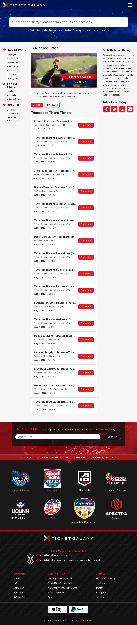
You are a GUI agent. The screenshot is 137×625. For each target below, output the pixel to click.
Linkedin (100, 597)
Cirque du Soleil (13, 99)
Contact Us (19, 588)
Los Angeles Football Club (60, 578)
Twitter (99, 588)
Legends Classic (20, 490)
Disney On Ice (13, 110)
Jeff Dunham (12, 59)
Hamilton (10, 91)
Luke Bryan (11, 55)
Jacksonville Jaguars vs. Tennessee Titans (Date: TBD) (62, 171)
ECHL (52, 518)
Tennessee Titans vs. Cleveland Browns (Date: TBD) (60, 220)
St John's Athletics (116, 490)
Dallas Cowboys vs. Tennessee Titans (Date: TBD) (59, 336)
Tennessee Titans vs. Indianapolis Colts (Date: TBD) (60, 154)
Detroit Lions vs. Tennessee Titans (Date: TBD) (57, 237)
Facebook (100, 583)
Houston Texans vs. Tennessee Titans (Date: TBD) (59, 187)
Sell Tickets (19, 592)
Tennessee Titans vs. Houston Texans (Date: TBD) (59, 138)
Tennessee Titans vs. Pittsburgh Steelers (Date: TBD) (61, 286)
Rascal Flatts (12, 63)
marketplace (108, 68)
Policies (17, 578)
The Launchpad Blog (105, 578)
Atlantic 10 (85, 490)
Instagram (101, 592)
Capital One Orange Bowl (84, 522)
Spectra (116, 518)
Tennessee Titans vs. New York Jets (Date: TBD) (58, 253)
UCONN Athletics (20, 518)
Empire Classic (53, 490)
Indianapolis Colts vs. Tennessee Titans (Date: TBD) (60, 121)
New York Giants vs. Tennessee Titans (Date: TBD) (59, 385)
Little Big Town (13, 78)
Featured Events (16, 50)
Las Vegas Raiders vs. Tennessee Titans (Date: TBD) (60, 369)
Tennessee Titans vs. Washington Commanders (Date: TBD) (64, 319)
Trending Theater (12, 85)
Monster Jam (12, 114)
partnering (114, 58)
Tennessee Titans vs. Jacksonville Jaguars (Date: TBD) (62, 204)
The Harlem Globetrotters (12, 119)
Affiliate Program (22, 597)
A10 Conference (56, 592)
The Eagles (11, 74)
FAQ (16, 583)
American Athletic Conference (62, 588)
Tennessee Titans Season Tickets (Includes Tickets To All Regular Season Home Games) (79, 402)
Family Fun (13, 105)
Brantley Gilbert (13, 67)
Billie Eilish (11, 71)
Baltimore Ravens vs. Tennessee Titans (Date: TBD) (60, 303)
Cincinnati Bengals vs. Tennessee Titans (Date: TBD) (60, 352)
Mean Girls (11, 95)
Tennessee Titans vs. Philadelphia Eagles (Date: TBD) (61, 270)
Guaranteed (114, 95)
